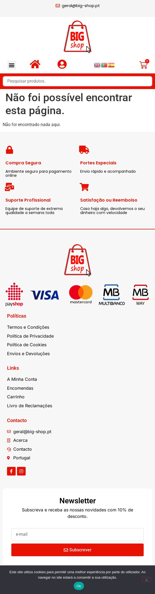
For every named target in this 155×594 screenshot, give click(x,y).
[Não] (146, 579)
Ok (78, 586)
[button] (11, 65)
